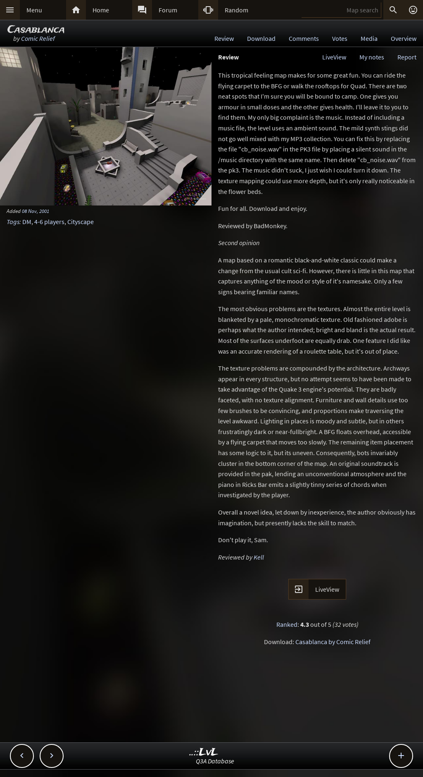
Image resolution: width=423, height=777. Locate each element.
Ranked (286, 624)
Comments (304, 38)
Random (236, 10)
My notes (371, 57)
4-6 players (49, 221)
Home (101, 10)
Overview (403, 38)
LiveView (334, 57)
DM (26, 221)
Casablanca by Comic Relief (333, 642)
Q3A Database (215, 761)
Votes (339, 38)
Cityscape (80, 221)
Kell (259, 557)
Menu (34, 10)
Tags (13, 221)
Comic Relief (38, 38)
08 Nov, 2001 (35, 211)
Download (261, 38)
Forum (168, 10)
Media (369, 38)
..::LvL (204, 752)
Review (224, 38)
